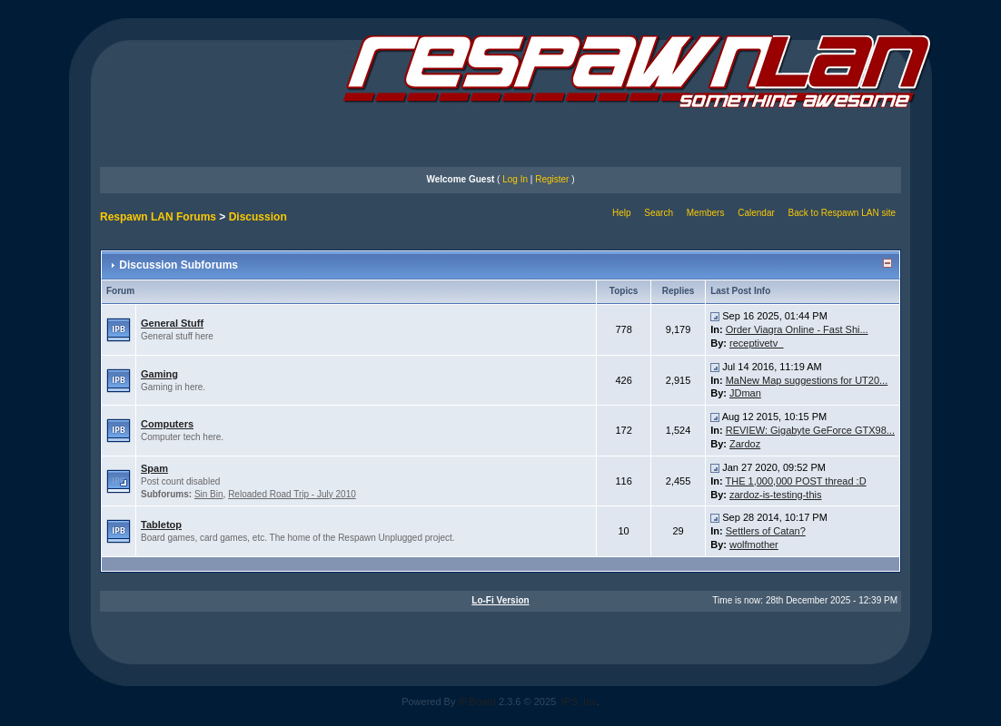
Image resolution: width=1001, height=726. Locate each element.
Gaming (159, 373)
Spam (154, 468)
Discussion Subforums (178, 265)
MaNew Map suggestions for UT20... (807, 380)
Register (552, 179)
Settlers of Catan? (766, 530)
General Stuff (172, 323)
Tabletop (161, 524)
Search (658, 213)
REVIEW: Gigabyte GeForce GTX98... (810, 430)
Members (706, 213)
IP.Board (477, 701)
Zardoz (744, 443)
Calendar (756, 213)
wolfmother (753, 544)
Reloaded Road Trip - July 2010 (292, 494)
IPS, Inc (579, 701)
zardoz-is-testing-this (775, 494)
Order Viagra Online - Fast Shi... (797, 329)
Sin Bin (208, 494)
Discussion (258, 217)
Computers (167, 423)
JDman (745, 393)
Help (621, 213)
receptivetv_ (756, 343)
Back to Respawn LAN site (842, 213)
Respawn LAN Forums (158, 217)
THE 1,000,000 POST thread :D (796, 481)
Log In (515, 179)
